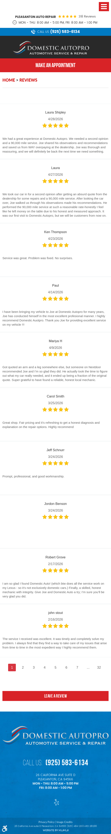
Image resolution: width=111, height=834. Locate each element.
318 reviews (87, 16)
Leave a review (55, 695)
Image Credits (64, 822)
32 (99, 667)
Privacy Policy (47, 822)
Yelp (55, 802)
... (88, 667)
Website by (55, 830)
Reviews (28, 80)
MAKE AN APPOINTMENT (55, 65)
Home (8, 80)
